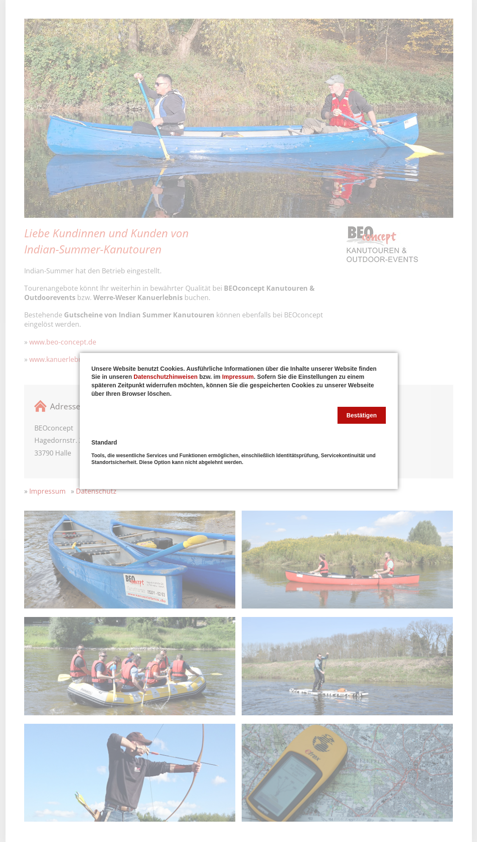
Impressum (238, 376)
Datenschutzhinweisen (166, 376)
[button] (362, 415)
